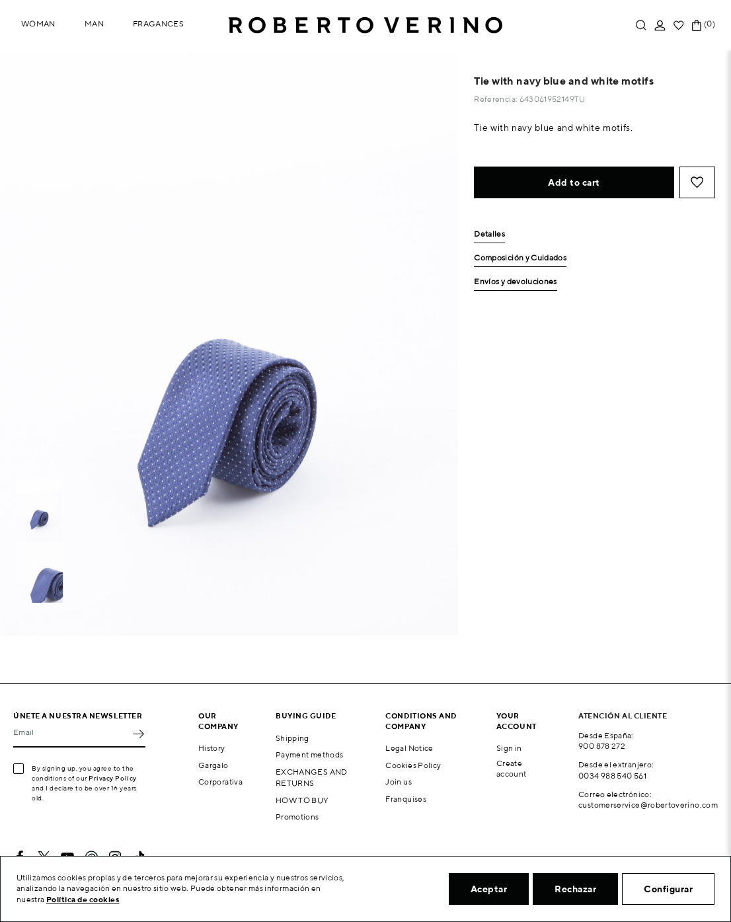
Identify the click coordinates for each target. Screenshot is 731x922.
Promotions (297, 817)
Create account (511, 768)
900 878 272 (601, 746)
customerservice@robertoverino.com (648, 805)
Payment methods (309, 754)
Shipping (292, 738)
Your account (516, 720)
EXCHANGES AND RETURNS (312, 777)
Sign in (509, 748)
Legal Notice (409, 748)
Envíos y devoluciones (515, 282)
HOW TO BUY (302, 800)
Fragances (158, 23)
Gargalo (213, 765)
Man (94, 23)
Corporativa (220, 782)
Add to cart (574, 182)
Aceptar (489, 889)
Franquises (405, 799)
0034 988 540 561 (612, 776)
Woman (38, 23)
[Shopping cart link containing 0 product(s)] (696, 25)
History (211, 748)
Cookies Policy (413, 765)
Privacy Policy (113, 778)
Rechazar (575, 889)
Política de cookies (83, 899)
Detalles (489, 234)
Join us (398, 782)
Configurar (668, 889)
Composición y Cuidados (520, 258)
